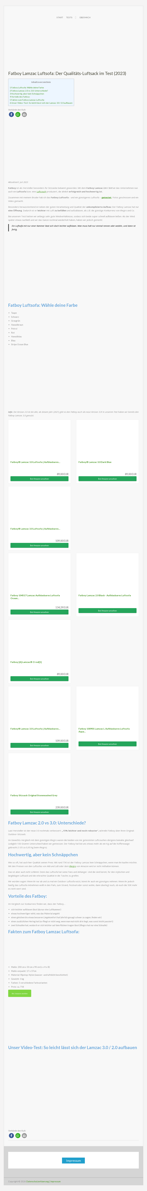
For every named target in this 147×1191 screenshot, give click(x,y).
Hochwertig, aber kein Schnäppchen (27, 93)
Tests (69, 17)
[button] (11, 114)
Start (60, 17)
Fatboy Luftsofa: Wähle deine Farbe (27, 87)
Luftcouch (41, 191)
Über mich (85, 17)
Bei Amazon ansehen (39, 479)
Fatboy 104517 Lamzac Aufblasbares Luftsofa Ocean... (35, 597)
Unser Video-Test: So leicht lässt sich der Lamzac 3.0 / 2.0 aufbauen (41, 103)
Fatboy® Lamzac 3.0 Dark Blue (95, 462)
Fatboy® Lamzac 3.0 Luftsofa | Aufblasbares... (35, 462)
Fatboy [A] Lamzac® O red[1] (26, 662)
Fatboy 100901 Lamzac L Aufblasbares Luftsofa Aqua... (104, 730)
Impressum (73, 1160)
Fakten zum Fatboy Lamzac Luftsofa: (27, 100)
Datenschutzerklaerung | (38, 1181)
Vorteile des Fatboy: (20, 96)
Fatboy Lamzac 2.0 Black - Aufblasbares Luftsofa (105, 595)
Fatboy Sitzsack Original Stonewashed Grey (33, 795)
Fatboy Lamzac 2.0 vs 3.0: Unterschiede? (29, 90)
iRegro (72, 866)
